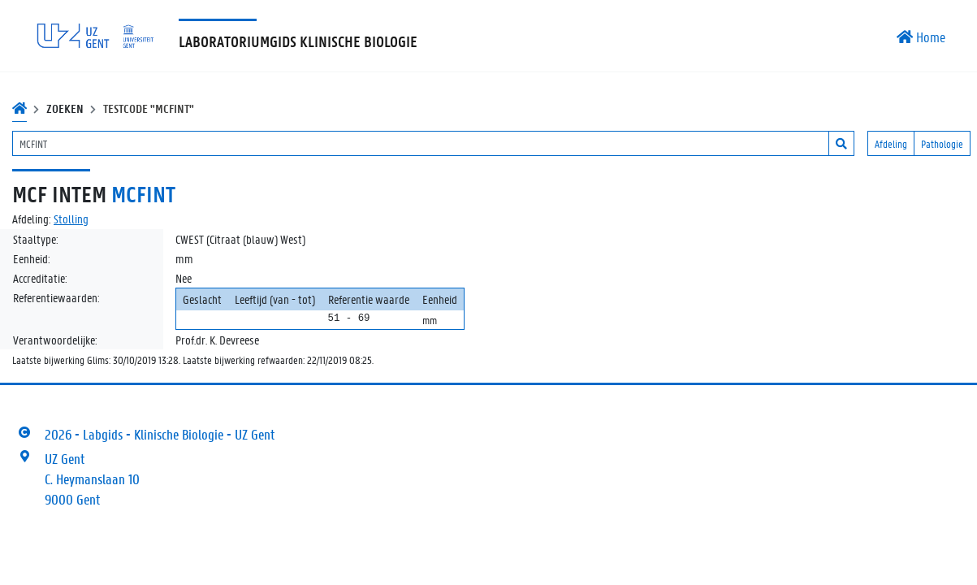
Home (921, 37)
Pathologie (942, 143)
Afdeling (891, 143)
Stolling (71, 218)
